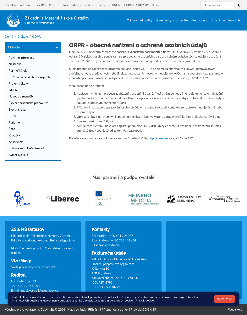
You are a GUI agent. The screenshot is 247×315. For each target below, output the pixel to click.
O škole (132, 20)
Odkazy (156, 5)
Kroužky (14, 135)
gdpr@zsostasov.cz (161, 138)
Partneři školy (18, 70)
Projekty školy (18, 83)
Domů (9, 36)
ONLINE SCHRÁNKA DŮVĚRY (130, 5)
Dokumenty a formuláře (172, 20)
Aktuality (146, 20)
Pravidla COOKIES (143, 309)
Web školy (235, 309)
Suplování (24, 5)
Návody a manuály (21, 96)
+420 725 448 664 (123, 240)
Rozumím (224, 299)
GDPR (36, 36)
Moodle (76, 5)
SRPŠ (12, 116)
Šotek (12, 128)
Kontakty (234, 20)
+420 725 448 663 (28, 286)
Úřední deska (200, 20)
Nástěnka (15, 64)
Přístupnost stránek (115, 309)
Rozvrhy (54, 5)
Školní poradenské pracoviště (28, 103)
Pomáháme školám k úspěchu (32, 77)
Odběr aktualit (18, 155)
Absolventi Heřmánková (28, 148)
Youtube (89, 5)
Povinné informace (21, 57)
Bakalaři (11, 5)
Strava (65, 5)
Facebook (103, 5)
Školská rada (17, 109)
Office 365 (39, 5)
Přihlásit (93, 309)
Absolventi (16, 142)
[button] (238, 5)
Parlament (16, 122)
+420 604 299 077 (120, 235)
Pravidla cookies (145, 300)
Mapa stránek (76, 309)
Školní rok (218, 20)
